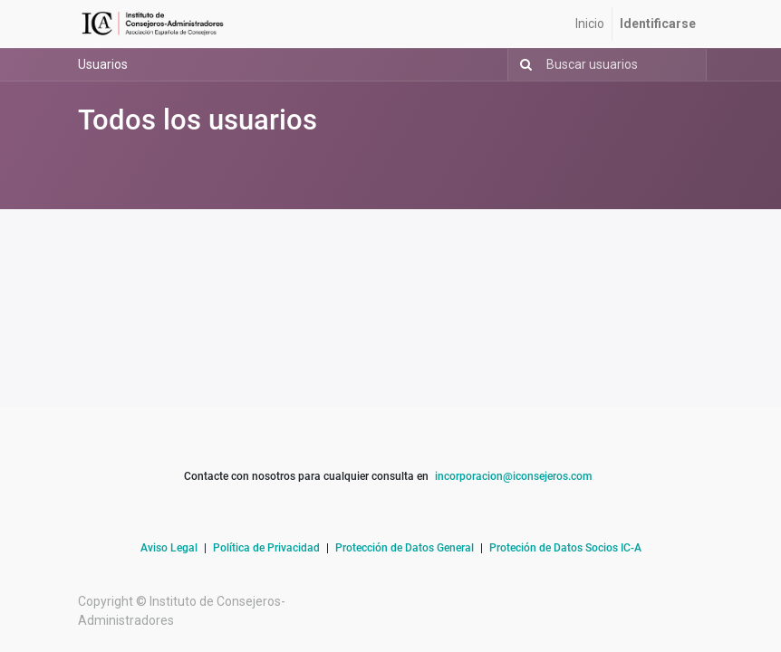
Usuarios (103, 64)
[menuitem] (590, 24)
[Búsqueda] (522, 65)
